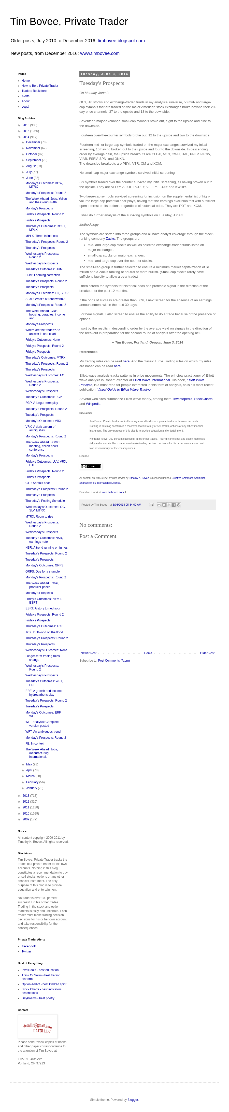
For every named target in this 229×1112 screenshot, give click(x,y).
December (33, 142)
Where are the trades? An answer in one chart (42, 331)
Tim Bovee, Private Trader (69, 21)
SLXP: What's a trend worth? (45, 299)
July (29, 172)
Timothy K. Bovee (139, 478)
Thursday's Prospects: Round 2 (46, 242)
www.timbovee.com (100, 53)
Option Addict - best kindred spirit (44, 984)
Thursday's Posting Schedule (45, 501)
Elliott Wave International (151, 380)
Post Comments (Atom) (114, 660)
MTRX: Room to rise (39, 516)
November (33, 148)
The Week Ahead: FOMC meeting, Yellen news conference (42, 445)
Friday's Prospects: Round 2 (44, 214)
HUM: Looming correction (42, 275)
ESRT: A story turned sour (42, 608)
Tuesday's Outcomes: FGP (43, 397)
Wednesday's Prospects (41, 263)
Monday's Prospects (39, 208)
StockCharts (203, 399)
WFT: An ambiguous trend (43, 731)
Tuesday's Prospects (39, 287)
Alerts (26, 96)
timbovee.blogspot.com (121, 40)
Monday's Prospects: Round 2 (45, 193)
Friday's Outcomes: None (42, 339)
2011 (26, 807)
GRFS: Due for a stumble (42, 571)
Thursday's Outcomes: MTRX (45, 357)
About (26, 101)
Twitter (26, 951)
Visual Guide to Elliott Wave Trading (124, 389)
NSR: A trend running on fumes (46, 547)
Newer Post (88, 653)
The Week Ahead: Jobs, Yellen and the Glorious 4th (46, 200)
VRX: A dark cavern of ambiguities (40, 428)
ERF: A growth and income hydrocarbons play (43, 692)
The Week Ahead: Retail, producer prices (42, 585)
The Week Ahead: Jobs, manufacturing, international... (41, 753)
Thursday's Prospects (40, 248)
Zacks (110, 238)
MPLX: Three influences (41, 236)
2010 (26, 813)
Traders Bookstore (34, 91)
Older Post (207, 653)
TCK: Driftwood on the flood (44, 632)
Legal (25, 106)
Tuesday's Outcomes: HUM (44, 269)
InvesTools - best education (40, 970)
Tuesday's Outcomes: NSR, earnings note (44, 539)
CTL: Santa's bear (37, 483)
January (32, 788)
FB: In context (34, 743)
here (126, 361)
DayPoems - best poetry (38, 998)
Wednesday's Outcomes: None (46, 650)
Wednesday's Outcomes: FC (44, 375)
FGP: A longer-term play (41, 403)
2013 (26, 795)
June (30, 178)
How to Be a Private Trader (40, 86)
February (32, 782)
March (31, 776)
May (29, 764)
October (32, 154)
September (34, 160)
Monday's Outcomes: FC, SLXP (46, 293)
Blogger (132, 1100)
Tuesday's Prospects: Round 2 (46, 281)
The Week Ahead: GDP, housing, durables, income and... (45, 314)
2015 (26, 131)
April (29, 770)
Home (148, 653)
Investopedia (182, 399)
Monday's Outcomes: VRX (43, 421)
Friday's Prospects (37, 220)
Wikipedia (93, 404)
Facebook (29, 946)
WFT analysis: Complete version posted (42, 723)
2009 (26, 819)
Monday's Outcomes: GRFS (44, 565)
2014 (26, 137)
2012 (26, 801)
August (31, 166)
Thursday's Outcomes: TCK (44, 626)
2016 (26, 125)
